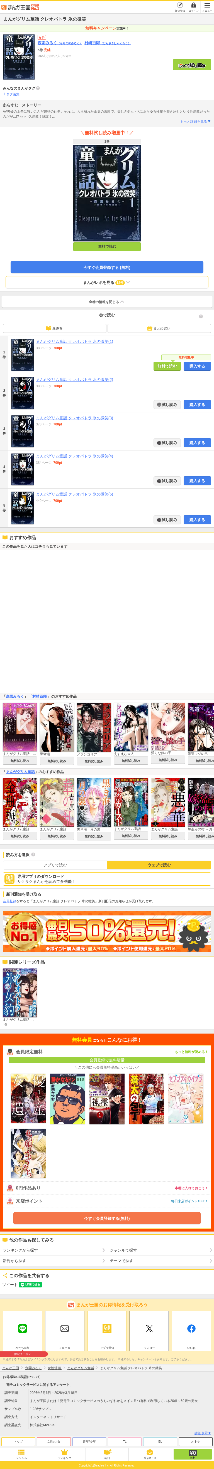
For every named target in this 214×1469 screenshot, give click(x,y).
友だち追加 (22, 1348)
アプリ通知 (107, 1347)
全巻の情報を (107, 302)
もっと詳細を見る (195, 121)
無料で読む (107, 246)
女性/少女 (53, 1441)
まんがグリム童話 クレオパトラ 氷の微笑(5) (74, 494)
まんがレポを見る (107, 282)
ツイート (10, 1284)
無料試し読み (20, 760)
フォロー (149, 1347)
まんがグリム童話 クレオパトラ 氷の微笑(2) (74, 379)
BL (160, 1441)
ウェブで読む (159, 865)
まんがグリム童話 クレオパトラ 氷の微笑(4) (74, 456)
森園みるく (60, 43)
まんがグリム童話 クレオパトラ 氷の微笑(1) (74, 341)
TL (125, 1441)
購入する (197, 366)
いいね (191, 1347)
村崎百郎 (107, 43)
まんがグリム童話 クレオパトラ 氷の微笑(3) (74, 418)
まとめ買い (158, 328)
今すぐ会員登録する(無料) (107, 1218)
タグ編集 (13, 94)
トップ (18, 1441)
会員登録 (9, 901)
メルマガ (64, 1347)
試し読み (169, 404)
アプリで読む (55, 865)
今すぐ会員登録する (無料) (107, 267)
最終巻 (54, 328)
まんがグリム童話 (20, 772)
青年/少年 (89, 1441)
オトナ (195, 1441)
